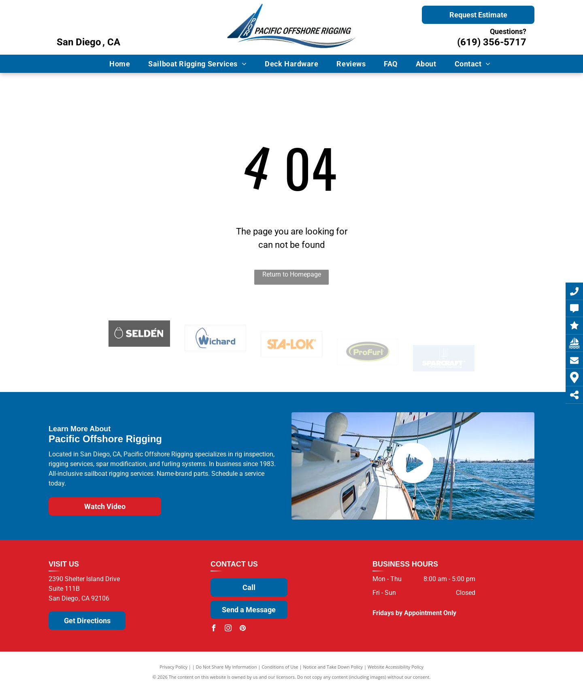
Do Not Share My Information (226, 667)
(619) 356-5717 (491, 42)
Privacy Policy (173, 667)
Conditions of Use (280, 667)
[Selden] (139, 352)
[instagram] (228, 629)
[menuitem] (122, 63)
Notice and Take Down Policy (333, 667)
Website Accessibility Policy (395, 667)
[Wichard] (215, 358)
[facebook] (214, 629)
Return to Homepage (291, 274)
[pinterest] (243, 629)
